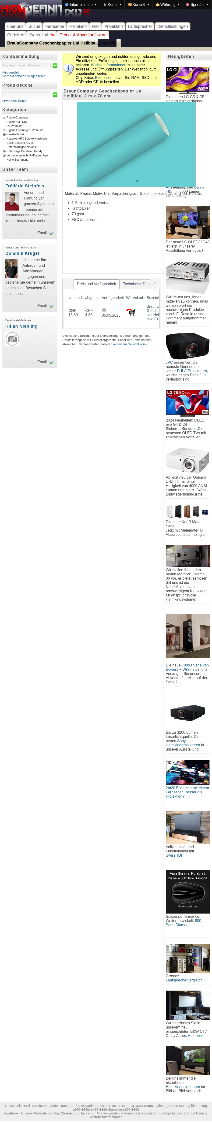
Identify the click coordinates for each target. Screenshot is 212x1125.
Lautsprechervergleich (184, 980)
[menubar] (137, 4)
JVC (169, 362)
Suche (34, 26)
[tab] (97, 284)
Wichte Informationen (108, 65)
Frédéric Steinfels (24, 186)
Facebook (11, 1113)
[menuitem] (81, 4)
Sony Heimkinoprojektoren (183, 743)
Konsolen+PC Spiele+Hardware (27, 138)
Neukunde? (11, 72)
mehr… (43, 221)
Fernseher (54, 26)
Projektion (113, 26)
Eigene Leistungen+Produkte (25, 130)
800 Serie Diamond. (183, 923)
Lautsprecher (140, 26)
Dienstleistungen (172, 26)
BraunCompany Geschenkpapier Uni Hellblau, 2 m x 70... (63, 43)
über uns (15, 26)
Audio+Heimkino (17, 121)
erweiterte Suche (15, 101)
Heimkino (78, 26)
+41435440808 (141, 1106)
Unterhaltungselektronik (22, 147)
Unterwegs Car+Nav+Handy (24, 151)
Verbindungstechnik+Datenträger (27, 155)
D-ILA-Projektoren (192, 371)
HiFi (95, 26)
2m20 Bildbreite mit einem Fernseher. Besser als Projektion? (187, 792)
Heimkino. (196, 1036)
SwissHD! (174, 855)
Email (42, 233)
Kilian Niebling (21, 326)
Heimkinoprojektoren (183, 1087)
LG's (199, 429)
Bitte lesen (104, 78)
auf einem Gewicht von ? (130, 344)
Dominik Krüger (22, 253)
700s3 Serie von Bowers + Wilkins (187, 667)
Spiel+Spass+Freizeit (20, 142)
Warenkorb (41, 35)
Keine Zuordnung (17, 159)
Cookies (67, 1113)
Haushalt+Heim (16, 134)
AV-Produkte (14, 126)
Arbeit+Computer (17, 117)
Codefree (15, 35)
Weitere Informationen (105, 1117)
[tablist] (111, 303)
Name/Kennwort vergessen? (23, 76)
